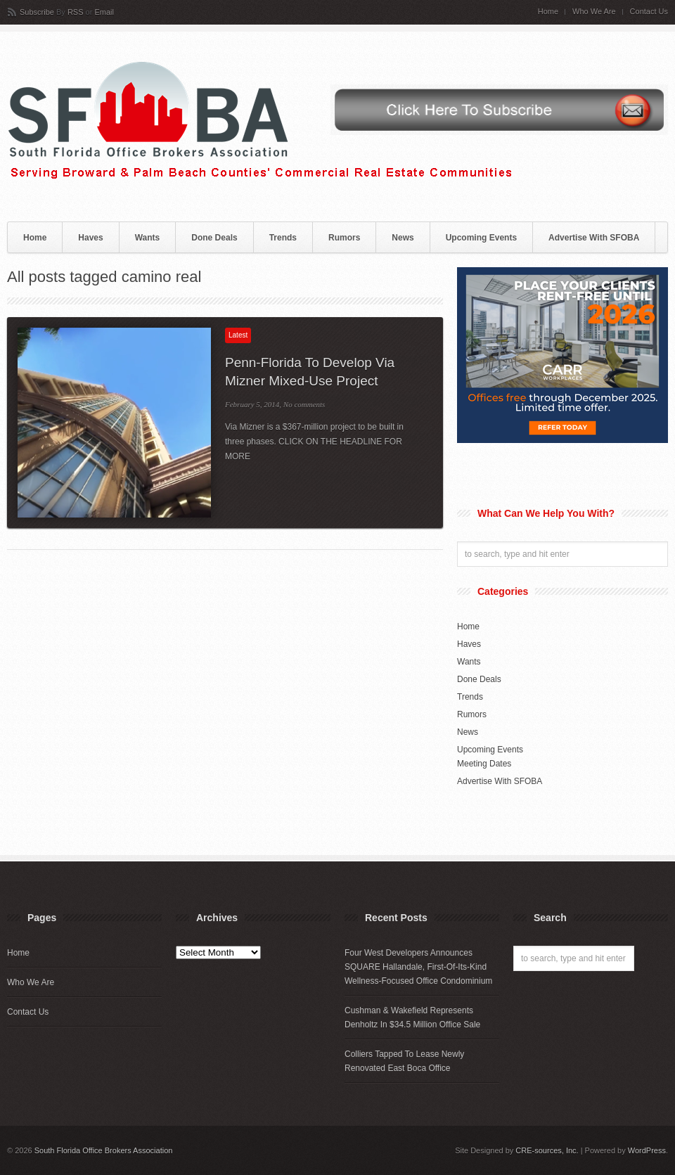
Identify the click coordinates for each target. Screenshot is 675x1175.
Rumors (344, 238)
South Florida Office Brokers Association (103, 1150)
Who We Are (594, 11)
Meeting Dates (484, 764)
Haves (90, 238)
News (402, 238)
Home (548, 11)
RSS (76, 12)
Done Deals (214, 238)
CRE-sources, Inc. (546, 1150)
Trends (283, 238)
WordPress (647, 1150)
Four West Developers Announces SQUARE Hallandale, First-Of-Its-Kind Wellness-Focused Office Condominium (418, 967)
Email (104, 12)
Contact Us (649, 11)
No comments (304, 404)
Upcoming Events (481, 238)
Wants (147, 238)
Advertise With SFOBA (593, 238)
